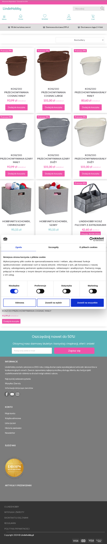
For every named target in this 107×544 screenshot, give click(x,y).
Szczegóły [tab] (53, 247)
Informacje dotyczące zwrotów (19, 388)
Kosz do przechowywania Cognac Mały (26, 310)
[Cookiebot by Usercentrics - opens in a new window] (91, 239)
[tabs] (93, 18)
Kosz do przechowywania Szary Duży (53, 159)
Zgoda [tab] (18, 247)
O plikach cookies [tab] (88, 247)
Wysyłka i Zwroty (13, 383)
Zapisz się (74, 350)
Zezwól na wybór (53, 302)
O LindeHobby (11, 507)
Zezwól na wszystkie (87, 302)
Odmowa (19, 302)
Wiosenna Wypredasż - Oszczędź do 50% (15, 1)
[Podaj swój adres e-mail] (32, 351)
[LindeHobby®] (12, 8)
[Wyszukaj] (102, 9)
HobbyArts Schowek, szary (53, 223)
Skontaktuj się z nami (16, 518)
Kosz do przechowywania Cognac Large (53, 92)
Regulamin (10, 523)
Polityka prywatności (17, 529)
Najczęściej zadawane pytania (18, 379)
